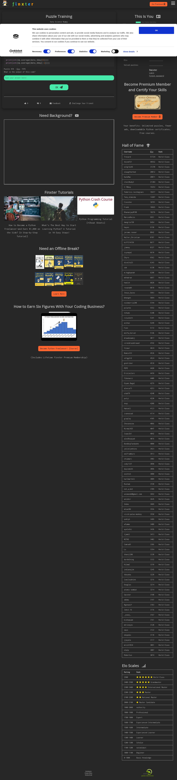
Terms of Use (88, 775)
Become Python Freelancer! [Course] (59, 348)
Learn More (59, 294)
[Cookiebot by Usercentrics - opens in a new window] (16, 28)
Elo (18, 69)
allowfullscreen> (59, 151)
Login (151, 73)
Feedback (55, 103)
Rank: (126, 55)
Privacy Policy (88, 773)
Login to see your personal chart (137, 46)
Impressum (88, 771)
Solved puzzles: (131, 65)
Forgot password (156, 76)
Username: (128, 50)
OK (156, 6)
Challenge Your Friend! (81, 103)
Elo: (126, 60)
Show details (129, 28)
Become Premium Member (147, 117)
